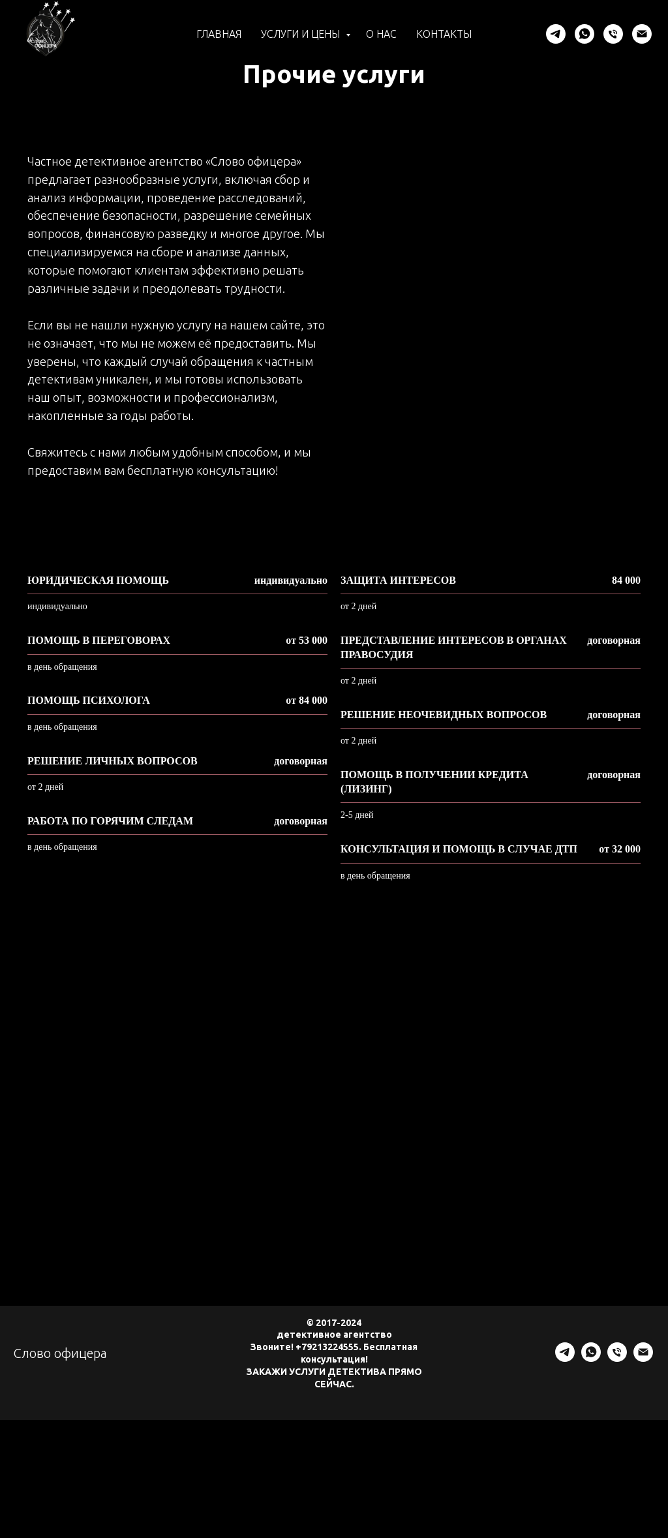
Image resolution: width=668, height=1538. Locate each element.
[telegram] (556, 34)
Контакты (444, 34)
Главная (218, 34)
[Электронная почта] (642, 34)
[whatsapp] (584, 34)
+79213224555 (327, 1347)
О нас (381, 34)
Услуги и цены (301, 34)
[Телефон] (613, 34)
